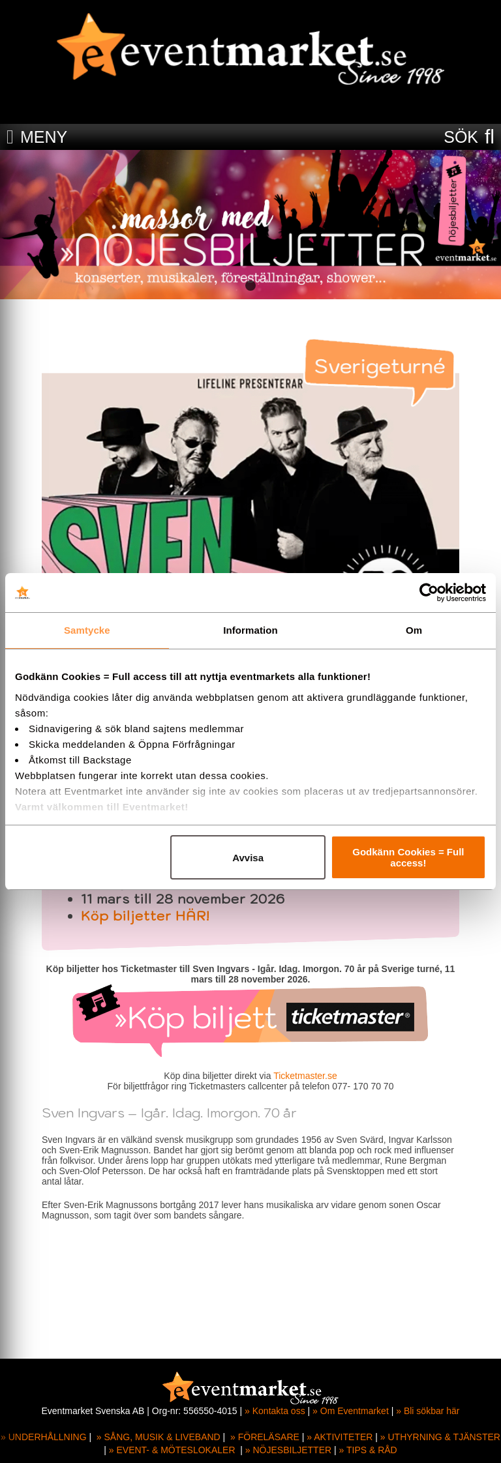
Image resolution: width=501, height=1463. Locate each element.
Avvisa (248, 857)
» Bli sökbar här (427, 1411)
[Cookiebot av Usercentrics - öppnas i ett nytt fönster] (429, 592)
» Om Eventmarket (350, 1411)
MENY (43, 137)
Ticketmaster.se (305, 1076)
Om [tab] (414, 630)
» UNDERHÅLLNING (43, 1437)
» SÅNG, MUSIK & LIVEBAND (158, 1437)
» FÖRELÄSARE (264, 1437)
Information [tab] (250, 630)
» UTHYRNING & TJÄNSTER (440, 1437)
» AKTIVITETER (339, 1437)
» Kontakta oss (275, 1411)
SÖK (461, 137)
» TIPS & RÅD (368, 1450)
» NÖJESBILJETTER (288, 1450)
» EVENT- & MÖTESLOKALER (172, 1450)
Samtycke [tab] (87, 630)
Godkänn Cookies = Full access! (408, 857)
